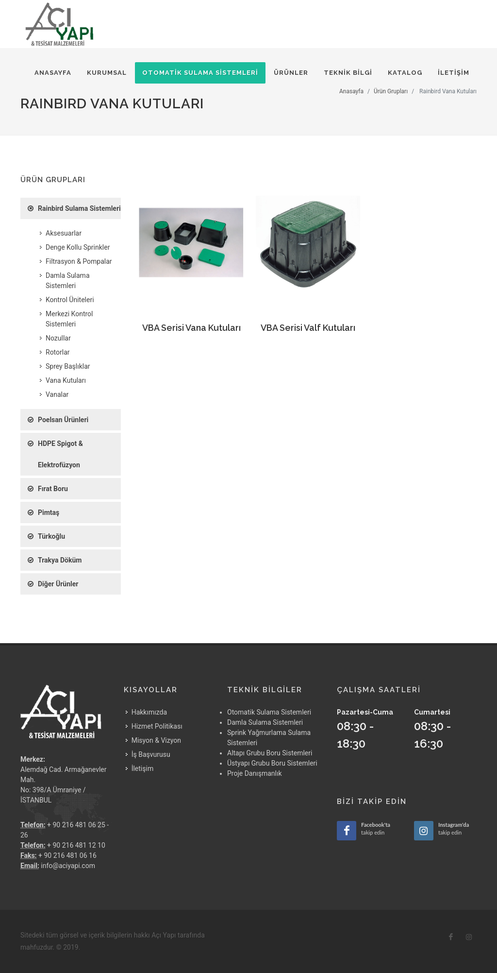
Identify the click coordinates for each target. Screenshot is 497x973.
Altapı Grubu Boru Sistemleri (269, 753)
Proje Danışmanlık (254, 773)
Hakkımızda (149, 712)
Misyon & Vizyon (156, 740)
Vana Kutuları (66, 380)
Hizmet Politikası (157, 726)
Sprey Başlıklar (68, 366)
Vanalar (57, 394)
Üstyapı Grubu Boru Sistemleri (272, 763)
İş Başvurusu (151, 754)
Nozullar (58, 338)
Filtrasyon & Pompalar (79, 261)
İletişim (143, 768)
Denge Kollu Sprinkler (78, 247)
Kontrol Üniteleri (70, 300)
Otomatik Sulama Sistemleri (269, 712)
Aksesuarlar (64, 233)
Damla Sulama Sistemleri (68, 281)
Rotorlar (58, 352)
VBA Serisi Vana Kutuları (191, 328)
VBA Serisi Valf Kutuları (308, 328)
